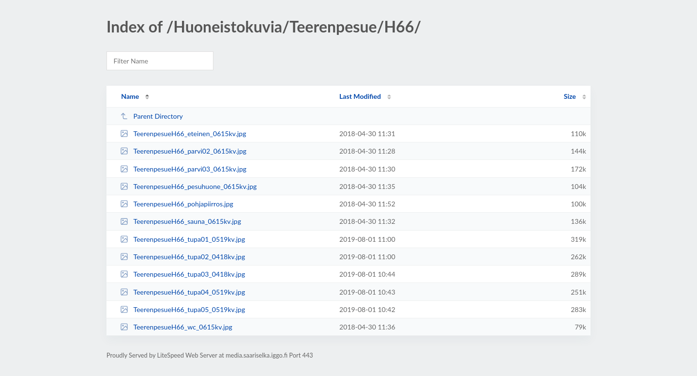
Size (570, 96)
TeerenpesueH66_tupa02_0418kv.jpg (182, 256)
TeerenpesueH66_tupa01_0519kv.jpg (182, 239)
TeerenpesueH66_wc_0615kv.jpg (176, 327)
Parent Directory (151, 116)
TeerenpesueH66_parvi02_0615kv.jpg (183, 151)
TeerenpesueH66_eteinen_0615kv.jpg (183, 133)
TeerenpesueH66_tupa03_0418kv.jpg (182, 274)
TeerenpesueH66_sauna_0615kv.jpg (180, 221)
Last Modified (360, 96)
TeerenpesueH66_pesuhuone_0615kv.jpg (188, 186)
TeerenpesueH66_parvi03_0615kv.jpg (183, 169)
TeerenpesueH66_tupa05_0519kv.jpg (182, 309)
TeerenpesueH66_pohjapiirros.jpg (176, 204)
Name (130, 96)
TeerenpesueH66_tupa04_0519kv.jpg (182, 292)
